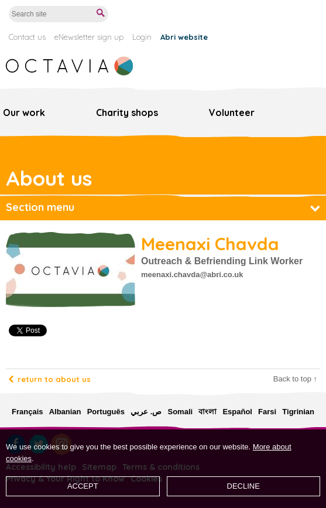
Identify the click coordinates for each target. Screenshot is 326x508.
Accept (82, 486)
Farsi (267, 411)
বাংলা (207, 411)
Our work (24, 112)
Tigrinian (298, 411)
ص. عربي (146, 411)
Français (27, 411)
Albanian (65, 411)
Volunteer (232, 112)
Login (142, 37)
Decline (243, 486)
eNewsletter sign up (88, 37)
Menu (314, 108)
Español (237, 411)
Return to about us (54, 379)
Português (106, 411)
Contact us (27, 37)
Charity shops (127, 112)
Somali (180, 411)
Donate (300, 15)
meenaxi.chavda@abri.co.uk (192, 274)
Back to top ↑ (295, 378)
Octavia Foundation (70, 66)
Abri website (184, 37)
